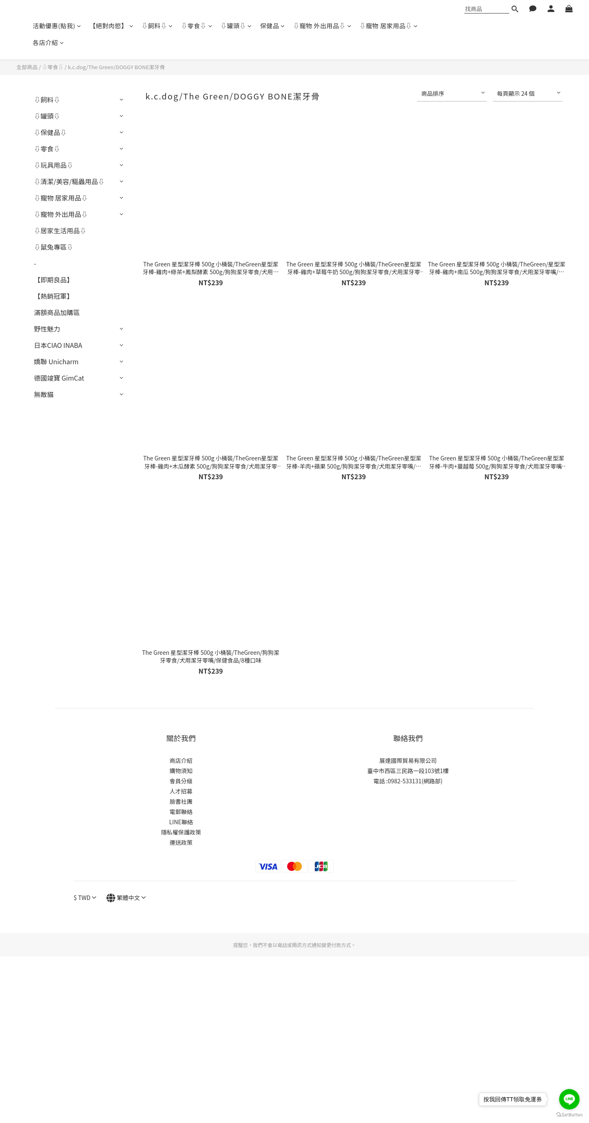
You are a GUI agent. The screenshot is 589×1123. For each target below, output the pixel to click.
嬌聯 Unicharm (56, 361)
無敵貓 (44, 394)
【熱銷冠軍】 (53, 296)
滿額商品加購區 (57, 312)
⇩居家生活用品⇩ (60, 230)
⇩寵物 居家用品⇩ (389, 25)
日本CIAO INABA (58, 345)
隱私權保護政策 (181, 832)
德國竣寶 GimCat (59, 378)
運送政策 (181, 842)
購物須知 (181, 771)
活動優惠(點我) (57, 25)
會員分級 (181, 781)
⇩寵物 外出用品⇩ (322, 25)
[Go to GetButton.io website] (569, 1114)
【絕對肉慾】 (112, 25)
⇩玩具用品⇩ (53, 165)
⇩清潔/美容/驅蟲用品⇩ (69, 181)
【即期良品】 (53, 279)
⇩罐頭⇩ (236, 25)
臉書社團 (181, 801)
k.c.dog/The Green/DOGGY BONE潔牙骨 (116, 67)
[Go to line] (569, 1099)
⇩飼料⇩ (157, 25)
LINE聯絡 (181, 822)
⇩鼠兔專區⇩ (53, 247)
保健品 (272, 25)
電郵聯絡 (181, 811)
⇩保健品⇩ (50, 132)
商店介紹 (181, 760)
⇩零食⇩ (197, 25)
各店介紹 (48, 42)
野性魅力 (47, 329)
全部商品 (27, 67)
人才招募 (181, 791)
